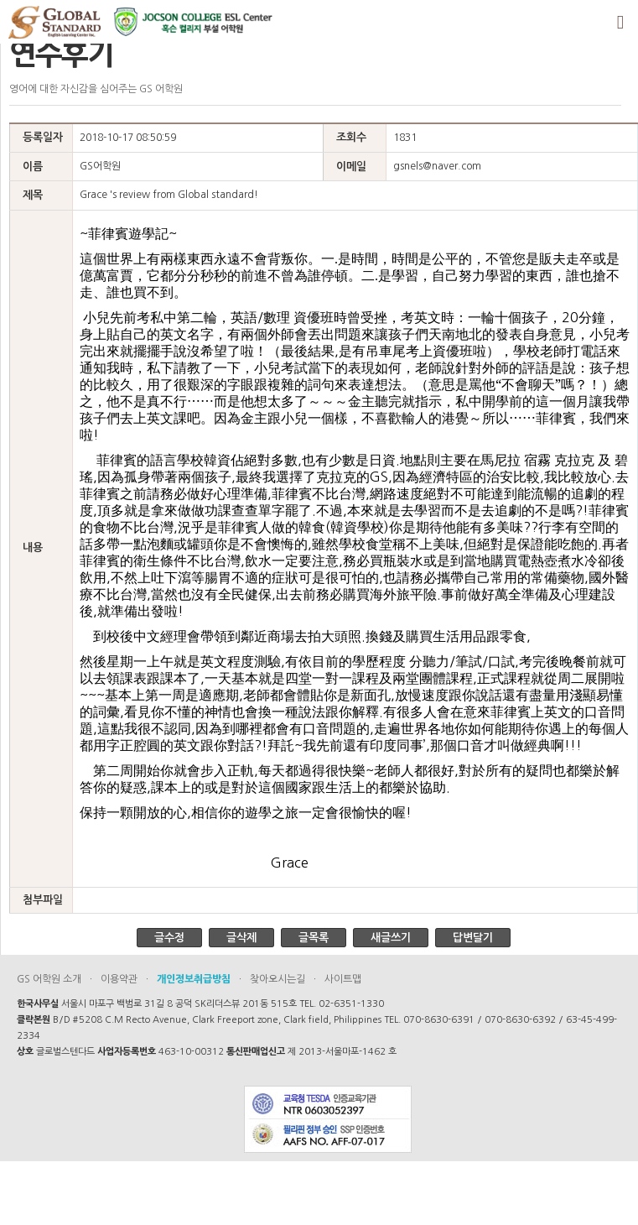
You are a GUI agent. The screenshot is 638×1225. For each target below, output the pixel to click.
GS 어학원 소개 (49, 979)
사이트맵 (342, 979)
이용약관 (119, 979)
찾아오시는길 (277, 979)
